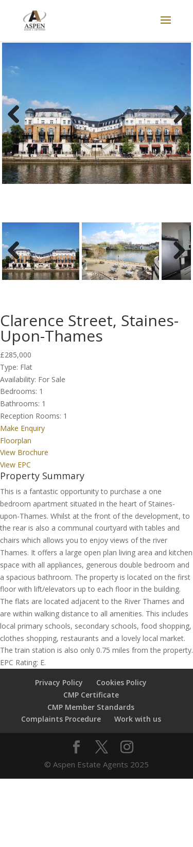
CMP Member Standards (90, 712)
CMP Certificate (91, 700)
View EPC (15, 470)
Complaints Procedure (61, 724)
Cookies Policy (121, 687)
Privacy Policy (59, 687)
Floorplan (15, 445)
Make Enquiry (22, 433)
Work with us (137, 724)
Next (178, 127)
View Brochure (24, 457)
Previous (17, 127)
